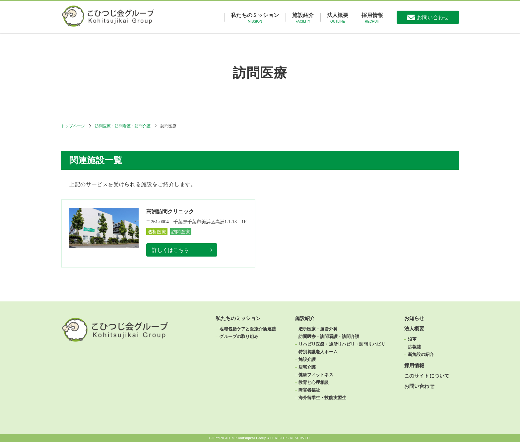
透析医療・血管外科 (318, 328)
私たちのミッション (255, 17)
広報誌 (414, 346)
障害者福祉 (309, 389)
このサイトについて (426, 375)
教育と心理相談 (313, 382)
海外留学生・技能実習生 (322, 397)
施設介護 (307, 359)
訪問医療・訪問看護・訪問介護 (123, 126)
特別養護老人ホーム (318, 351)
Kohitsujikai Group (251, 438)
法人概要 (338, 17)
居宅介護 (307, 367)
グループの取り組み (238, 336)
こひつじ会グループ (115, 17)
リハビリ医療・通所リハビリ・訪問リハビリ (341, 344)
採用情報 (372, 17)
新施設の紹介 (421, 354)
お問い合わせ (433, 17)
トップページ (73, 126)
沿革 (412, 339)
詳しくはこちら (170, 250)
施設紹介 (303, 17)
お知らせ (414, 318)
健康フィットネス (315, 374)
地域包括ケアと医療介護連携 (247, 328)
